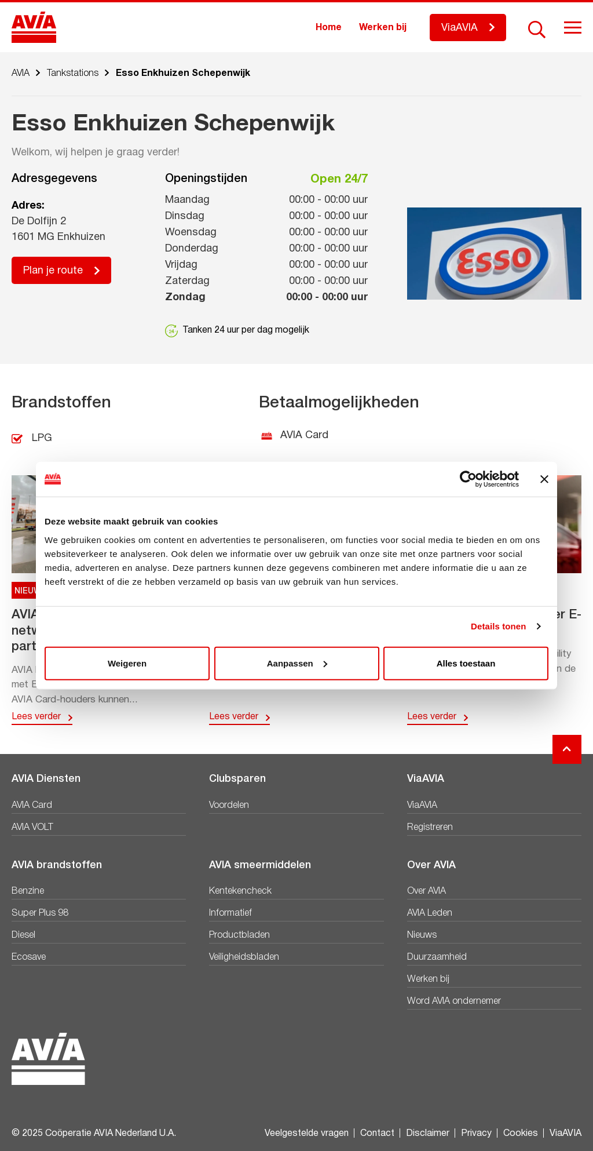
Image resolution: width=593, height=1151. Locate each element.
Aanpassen (297, 663)
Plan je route (53, 271)
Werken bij (383, 28)
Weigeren (127, 663)
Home (329, 28)
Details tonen (498, 626)
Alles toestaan (466, 663)
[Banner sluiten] (544, 479)
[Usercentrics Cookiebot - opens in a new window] (468, 479)
